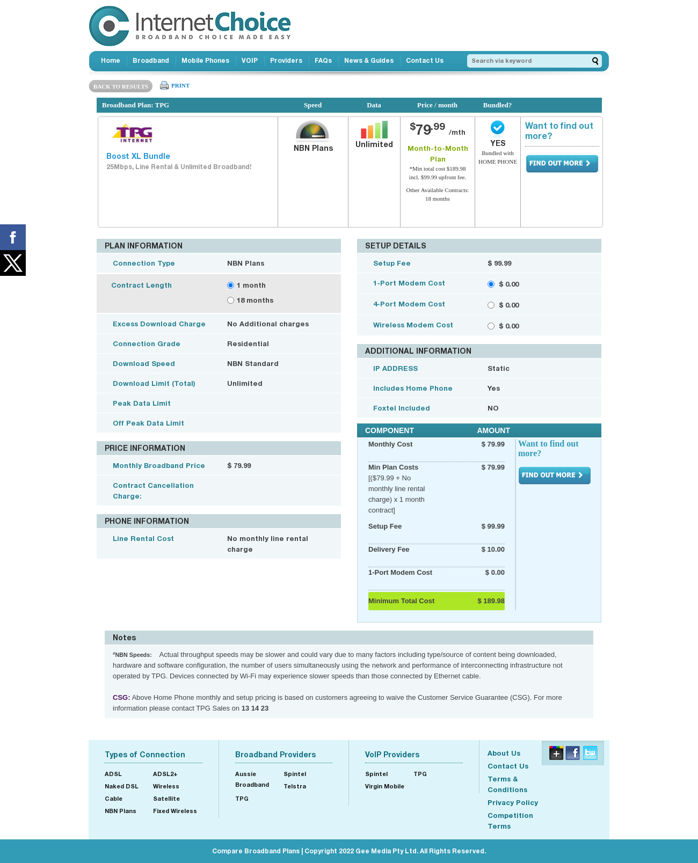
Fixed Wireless (175, 810)
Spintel (294, 773)
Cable (113, 798)
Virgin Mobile (384, 785)
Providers (286, 60)
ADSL (113, 773)
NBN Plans (120, 810)
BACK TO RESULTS (120, 86)
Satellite (166, 798)
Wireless (166, 785)
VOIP (250, 60)
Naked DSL (122, 785)
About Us (504, 753)
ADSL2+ (165, 773)
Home (110, 60)
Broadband (151, 60)
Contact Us (424, 60)
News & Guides (369, 60)
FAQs (323, 60)
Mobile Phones (205, 60)
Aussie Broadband (252, 779)
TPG (242, 798)
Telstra (294, 785)
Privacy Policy (513, 802)
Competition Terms (510, 820)
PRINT (180, 85)
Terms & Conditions (507, 784)
